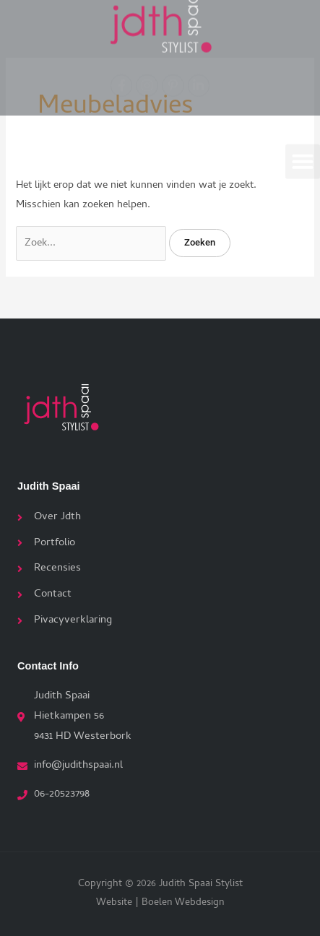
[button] (302, 159)
